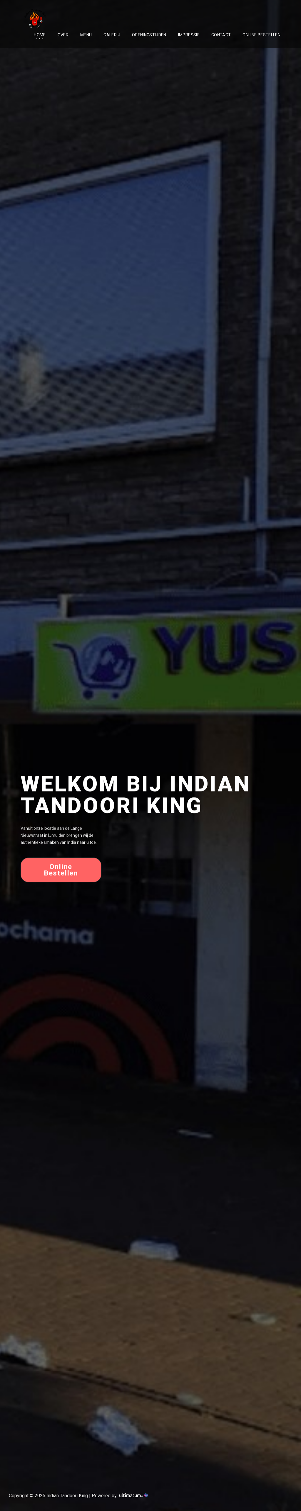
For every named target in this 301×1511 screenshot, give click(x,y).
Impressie (189, 35)
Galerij (111, 35)
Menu (86, 35)
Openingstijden (149, 35)
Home (40, 35)
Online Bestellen (261, 35)
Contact (221, 35)
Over (63, 35)
